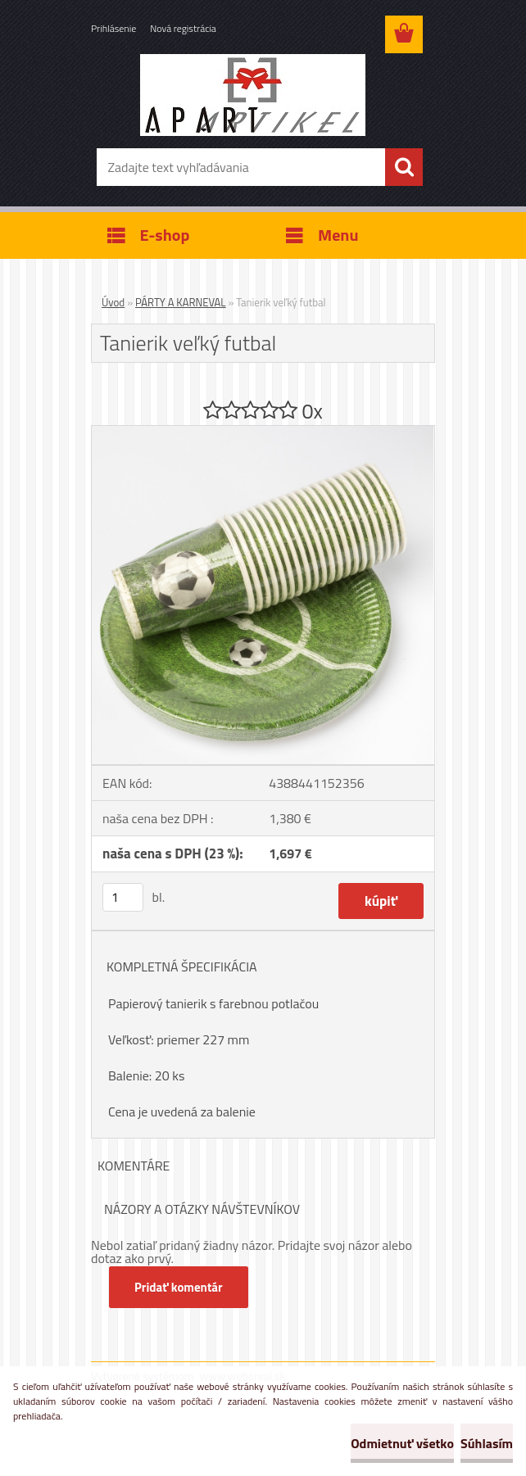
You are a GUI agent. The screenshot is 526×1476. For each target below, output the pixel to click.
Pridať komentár (178, 1287)
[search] (404, 167)
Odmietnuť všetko (402, 1443)
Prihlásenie (113, 28)
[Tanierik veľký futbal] (263, 432)
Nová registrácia (183, 28)
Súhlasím (486, 1443)
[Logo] (252, 95)
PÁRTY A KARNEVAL (180, 302)
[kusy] (122, 897)
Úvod (113, 302)
